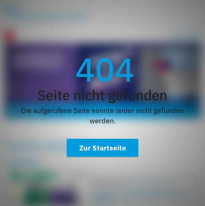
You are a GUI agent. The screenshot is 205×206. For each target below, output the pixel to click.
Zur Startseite (102, 147)
